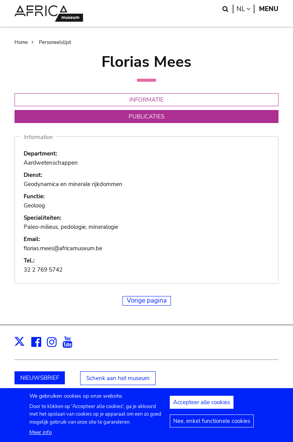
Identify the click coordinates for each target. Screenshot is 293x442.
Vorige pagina (147, 300)
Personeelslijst (55, 42)
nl (245, 9)
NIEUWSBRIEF (39, 378)
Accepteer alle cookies (201, 406)
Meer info (40, 436)
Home (21, 42)
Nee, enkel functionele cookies (211, 425)
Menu (269, 9)
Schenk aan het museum (118, 378)
